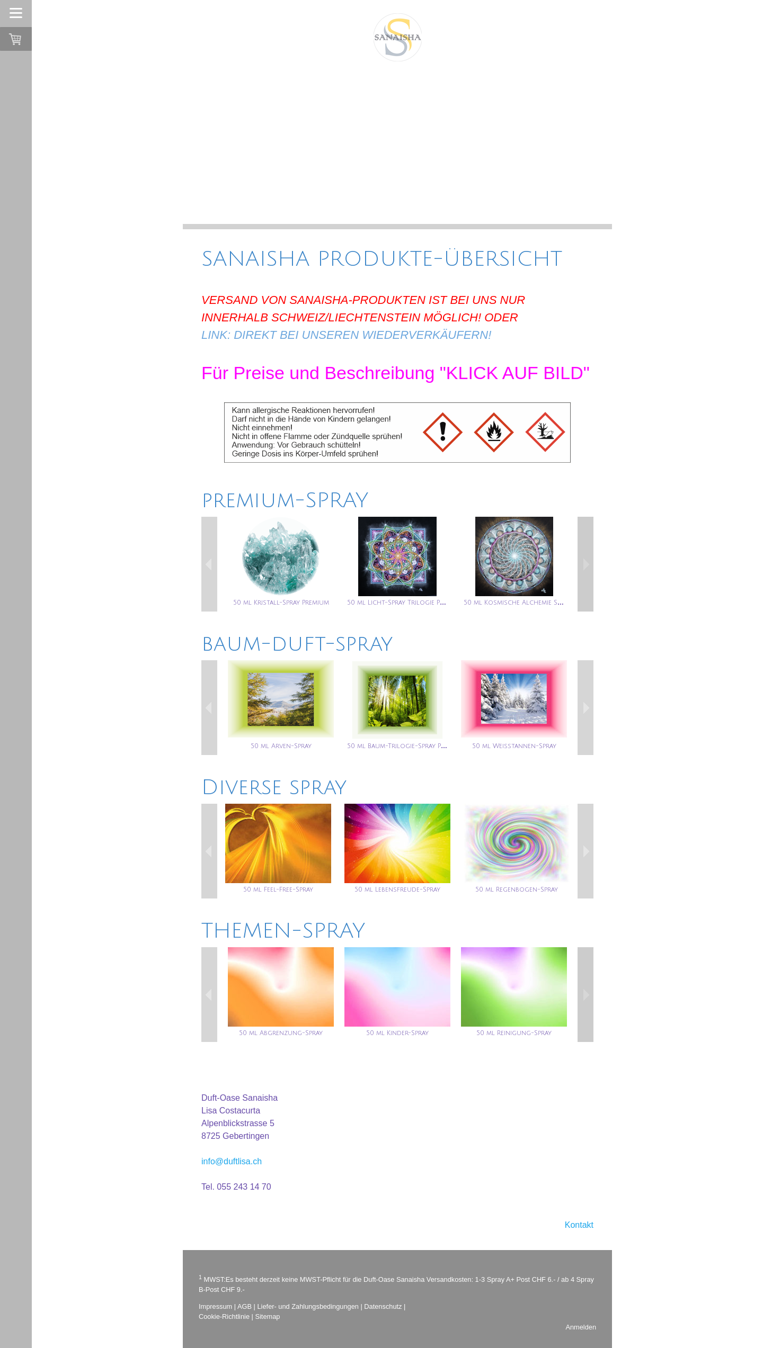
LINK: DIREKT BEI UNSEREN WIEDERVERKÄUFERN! (346, 335)
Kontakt (579, 1224)
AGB (244, 1306)
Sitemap (267, 1316)
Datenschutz (383, 1306)
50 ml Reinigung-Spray (514, 1033)
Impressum (215, 1306)
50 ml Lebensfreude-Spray (397, 889)
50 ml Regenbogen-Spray (516, 889)
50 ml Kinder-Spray (397, 1033)
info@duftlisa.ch (231, 1161)
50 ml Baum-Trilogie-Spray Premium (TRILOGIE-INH (429, 746)
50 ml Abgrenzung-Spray (281, 1033)
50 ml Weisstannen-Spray (514, 746)
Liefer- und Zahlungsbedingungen (308, 1306)
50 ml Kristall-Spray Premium (281, 602)
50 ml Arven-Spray (281, 746)
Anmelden (580, 1327)
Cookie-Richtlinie (224, 1316)
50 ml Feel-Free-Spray (278, 889)
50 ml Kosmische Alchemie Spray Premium (532, 602)
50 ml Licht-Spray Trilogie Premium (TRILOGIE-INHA (430, 602)
